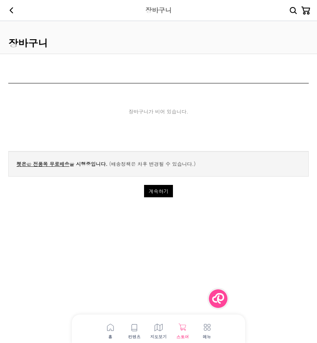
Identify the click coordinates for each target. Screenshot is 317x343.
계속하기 (158, 190)
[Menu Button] (218, 298)
